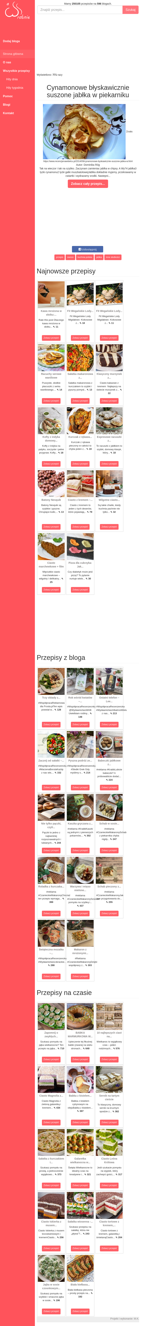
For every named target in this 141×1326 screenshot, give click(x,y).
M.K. (136, 1318)
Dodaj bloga (11, 41)
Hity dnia (10, 79)
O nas (7, 62)
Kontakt (8, 113)
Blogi (6, 104)
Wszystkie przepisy (16, 70)
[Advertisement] (88, 43)
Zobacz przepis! (51, 338)
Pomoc (8, 96)
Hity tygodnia (13, 87)
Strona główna (13, 53)
